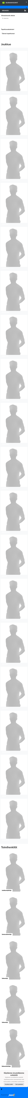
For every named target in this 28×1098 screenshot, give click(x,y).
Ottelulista (5, 24)
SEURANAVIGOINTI (15, 2)
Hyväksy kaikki (9, 1084)
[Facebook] (2, 1089)
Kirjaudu (14, 10)
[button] (14, 72)
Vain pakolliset (19, 1084)
